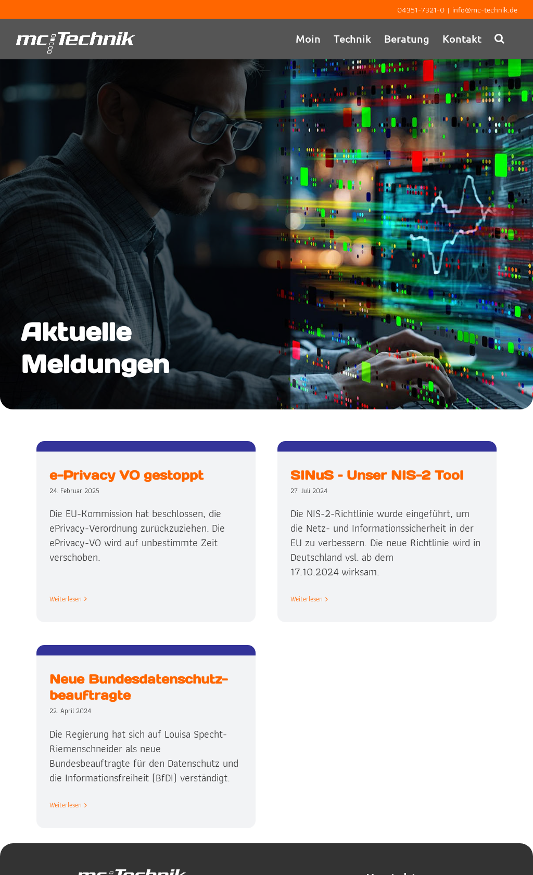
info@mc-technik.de (484, 10)
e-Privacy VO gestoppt (126, 475)
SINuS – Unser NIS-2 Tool (372, 475)
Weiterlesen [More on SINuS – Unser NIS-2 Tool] (302, 599)
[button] (499, 38)
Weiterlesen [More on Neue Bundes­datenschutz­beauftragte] (83, 794)
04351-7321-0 (421, 10)
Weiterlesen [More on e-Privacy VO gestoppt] (65, 584)
